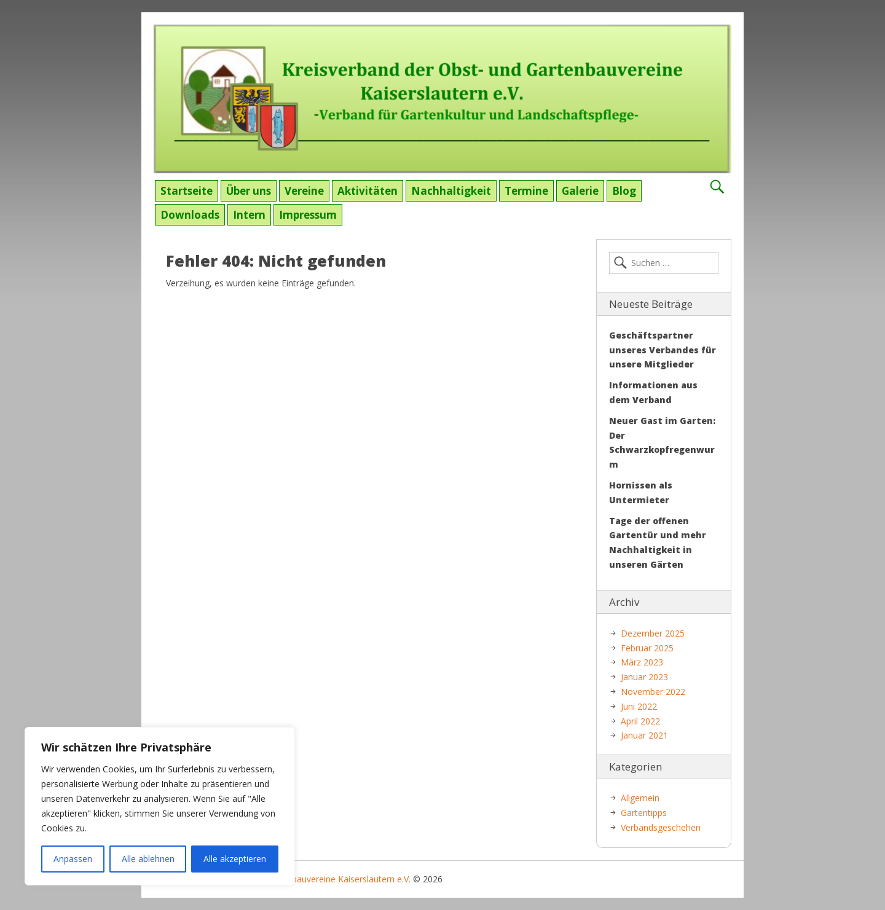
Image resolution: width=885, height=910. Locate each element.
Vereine (304, 191)
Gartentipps (644, 812)
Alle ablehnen (148, 859)
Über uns (248, 191)
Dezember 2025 (653, 633)
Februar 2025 (647, 648)
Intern (249, 215)
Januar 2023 (644, 677)
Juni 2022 (639, 706)
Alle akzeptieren (234, 859)
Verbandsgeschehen (661, 827)
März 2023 (642, 662)
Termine (526, 191)
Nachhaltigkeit (451, 191)
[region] (160, 806)
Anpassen (72, 859)
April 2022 (640, 721)
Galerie (580, 191)
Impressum (308, 215)
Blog (624, 191)
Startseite (186, 191)
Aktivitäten (367, 191)
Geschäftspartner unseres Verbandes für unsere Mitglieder (662, 350)
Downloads (189, 215)
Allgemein (640, 798)
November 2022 (653, 691)
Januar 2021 (644, 735)
